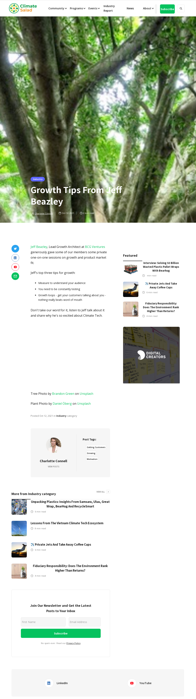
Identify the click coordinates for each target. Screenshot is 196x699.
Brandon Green (63, 394)
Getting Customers (96, 447)
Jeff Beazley (39, 247)
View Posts (53, 466)
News (130, 8)
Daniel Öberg (62, 403)
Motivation (92, 459)
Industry (37, 178)
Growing (91, 453)
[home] (24, 8)
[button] (57, 8)
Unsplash (86, 394)
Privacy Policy (73, 643)
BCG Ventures (95, 247)
